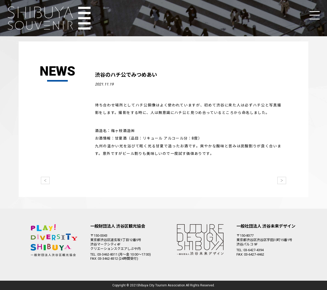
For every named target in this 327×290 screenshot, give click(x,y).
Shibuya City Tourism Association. (161, 285)
